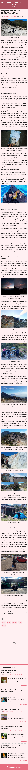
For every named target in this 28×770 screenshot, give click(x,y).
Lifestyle (14, 622)
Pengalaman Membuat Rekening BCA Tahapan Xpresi (11, 691)
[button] (26, 11)
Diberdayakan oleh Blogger (14, 767)
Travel (20, 622)
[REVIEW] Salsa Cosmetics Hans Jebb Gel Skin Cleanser (11, 747)
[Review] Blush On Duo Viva (10, 709)
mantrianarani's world (14, 3)
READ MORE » (23, 685)
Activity (3, 622)
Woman (4, 625)
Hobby (9, 622)
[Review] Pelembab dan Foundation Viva (8, 671)
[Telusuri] (26, 3)
